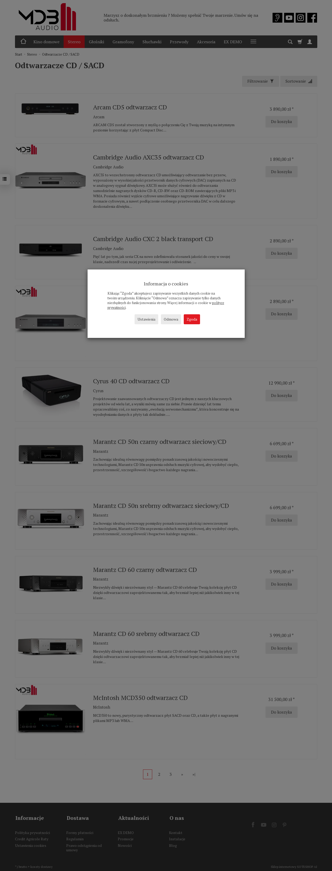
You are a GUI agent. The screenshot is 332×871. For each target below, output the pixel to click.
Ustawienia (146, 319)
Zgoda (192, 319)
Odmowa (171, 319)
